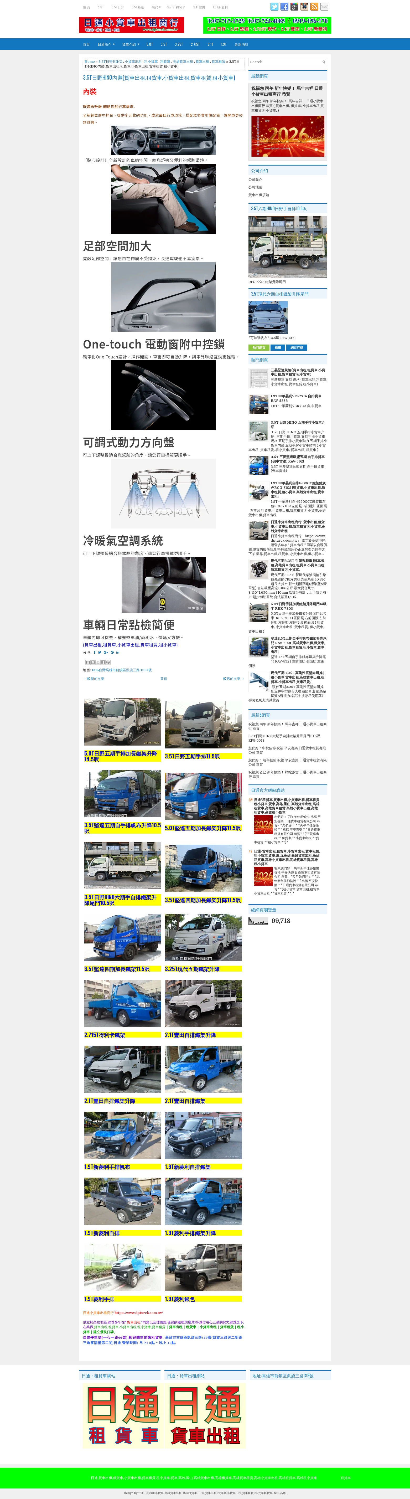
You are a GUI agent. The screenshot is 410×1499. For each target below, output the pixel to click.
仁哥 (141, 1493)
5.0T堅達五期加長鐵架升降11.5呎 (203, 828)
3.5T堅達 (138, 7)
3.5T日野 (118, 7)
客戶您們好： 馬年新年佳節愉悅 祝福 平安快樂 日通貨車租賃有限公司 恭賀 (297, 872)
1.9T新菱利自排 (102, 1233)
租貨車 (165, 62)
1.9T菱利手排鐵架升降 (190, 1233)
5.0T (101, 7)
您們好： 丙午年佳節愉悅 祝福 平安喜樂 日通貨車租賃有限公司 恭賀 (297, 821)
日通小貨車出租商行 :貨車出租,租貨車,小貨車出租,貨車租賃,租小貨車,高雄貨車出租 (298, 526)
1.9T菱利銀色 (180, 1299)
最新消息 (241, 44)
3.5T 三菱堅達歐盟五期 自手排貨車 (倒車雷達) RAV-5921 (298, 459)
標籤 (278, 348)
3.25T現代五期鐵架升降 (192, 969)
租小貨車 (151, 62)
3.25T (179, 44)
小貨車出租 (133, 62)
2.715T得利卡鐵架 (104, 1035)
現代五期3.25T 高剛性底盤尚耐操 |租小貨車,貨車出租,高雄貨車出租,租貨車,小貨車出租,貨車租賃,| (297, 677)
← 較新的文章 (93, 679)
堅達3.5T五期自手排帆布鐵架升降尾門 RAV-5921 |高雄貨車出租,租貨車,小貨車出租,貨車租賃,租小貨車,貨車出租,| (298, 645)
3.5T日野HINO (110, 62)
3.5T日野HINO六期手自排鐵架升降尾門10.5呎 (120, 900)
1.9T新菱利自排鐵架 (188, 1166)
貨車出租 (202, 62)
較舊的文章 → (234, 679)
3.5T (164, 44)
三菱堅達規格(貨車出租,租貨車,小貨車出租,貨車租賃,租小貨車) (298, 372)
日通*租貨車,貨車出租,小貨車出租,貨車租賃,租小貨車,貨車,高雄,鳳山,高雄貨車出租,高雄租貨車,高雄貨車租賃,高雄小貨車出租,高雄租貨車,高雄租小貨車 (287, 806)
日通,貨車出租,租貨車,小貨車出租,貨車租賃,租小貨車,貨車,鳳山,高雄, (243, 1493)
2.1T (210, 44)
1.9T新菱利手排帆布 (107, 1166)
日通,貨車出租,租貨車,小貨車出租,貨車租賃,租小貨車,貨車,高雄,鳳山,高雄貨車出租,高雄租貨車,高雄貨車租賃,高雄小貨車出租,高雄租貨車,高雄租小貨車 (204, 1478)
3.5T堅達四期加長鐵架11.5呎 (117, 969)
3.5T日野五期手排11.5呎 (192, 756)
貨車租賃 (218, 62)
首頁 (86, 44)
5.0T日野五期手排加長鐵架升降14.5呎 (120, 756)
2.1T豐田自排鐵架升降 (190, 1035)
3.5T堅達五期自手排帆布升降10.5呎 (122, 828)
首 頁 (86, 7)
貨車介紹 (132, 42)
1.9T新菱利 (220, 7)
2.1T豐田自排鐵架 (185, 1100)
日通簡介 (108, 42)
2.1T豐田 (199, 7)
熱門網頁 (259, 348)
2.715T (195, 44)
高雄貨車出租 (183, 62)
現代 (157, 6)
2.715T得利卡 (176, 7)
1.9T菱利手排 (99, 1299)
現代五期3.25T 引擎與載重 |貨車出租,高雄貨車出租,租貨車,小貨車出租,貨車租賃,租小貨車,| (298, 565)
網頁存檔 (296, 348)
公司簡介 (255, 180)
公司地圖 (255, 187)
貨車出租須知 (258, 195)
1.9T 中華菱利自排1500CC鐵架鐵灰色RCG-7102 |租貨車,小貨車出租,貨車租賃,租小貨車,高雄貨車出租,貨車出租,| (298, 490)
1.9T (224, 44)
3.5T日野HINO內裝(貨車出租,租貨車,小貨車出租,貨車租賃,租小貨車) (159, 77)
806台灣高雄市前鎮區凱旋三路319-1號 (122, 670)
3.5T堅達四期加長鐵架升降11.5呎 (203, 900)
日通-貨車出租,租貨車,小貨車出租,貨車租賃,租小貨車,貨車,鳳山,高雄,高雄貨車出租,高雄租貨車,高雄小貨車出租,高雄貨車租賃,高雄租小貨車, (287, 857)
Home (90, 62)
